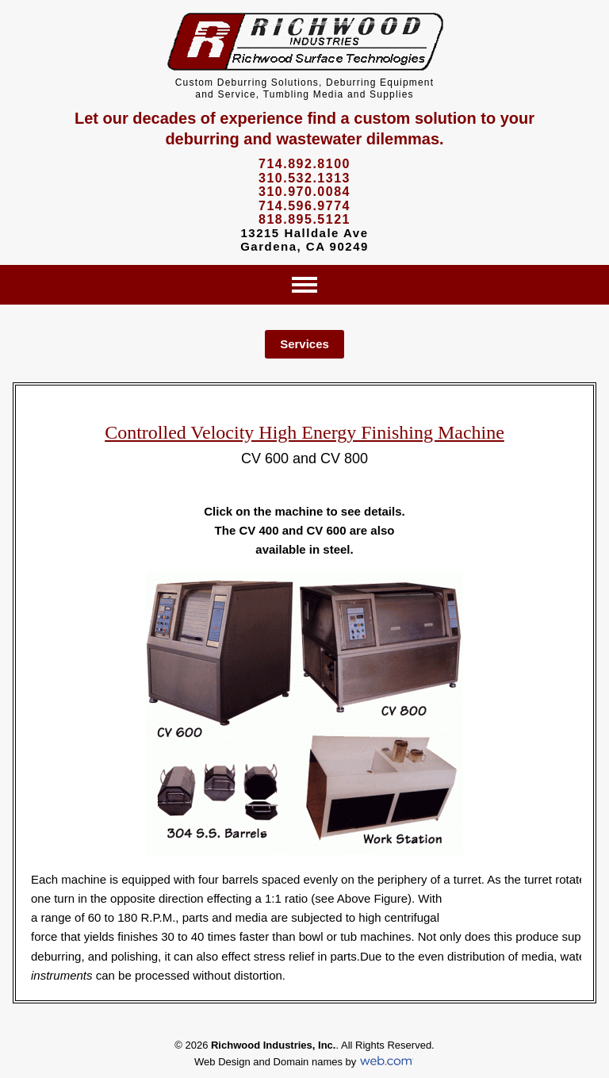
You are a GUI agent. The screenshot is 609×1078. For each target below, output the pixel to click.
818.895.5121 (304, 219)
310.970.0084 (304, 191)
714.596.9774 (304, 206)
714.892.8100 (304, 164)
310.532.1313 (304, 178)
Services (304, 344)
